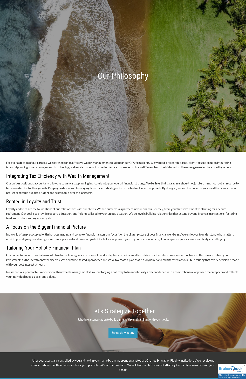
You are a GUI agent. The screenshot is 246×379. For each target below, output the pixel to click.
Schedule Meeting (123, 332)
